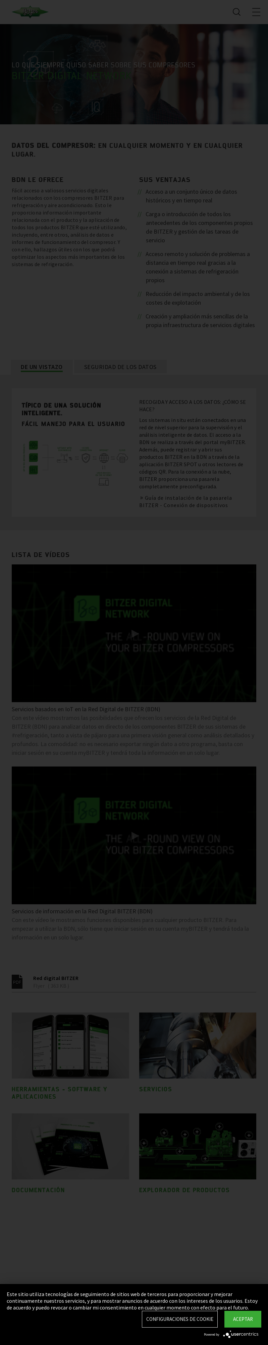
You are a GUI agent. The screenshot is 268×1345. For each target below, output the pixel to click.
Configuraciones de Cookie (179, 1319)
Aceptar (243, 1319)
